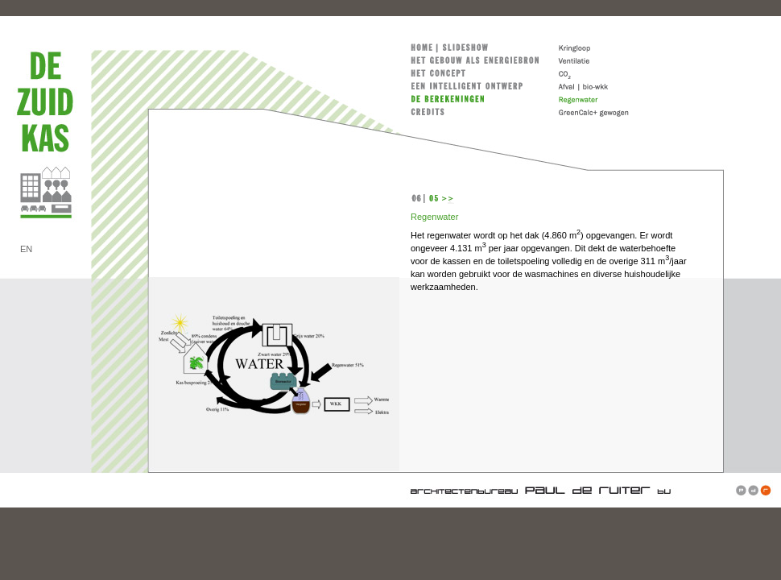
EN (26, 249)
